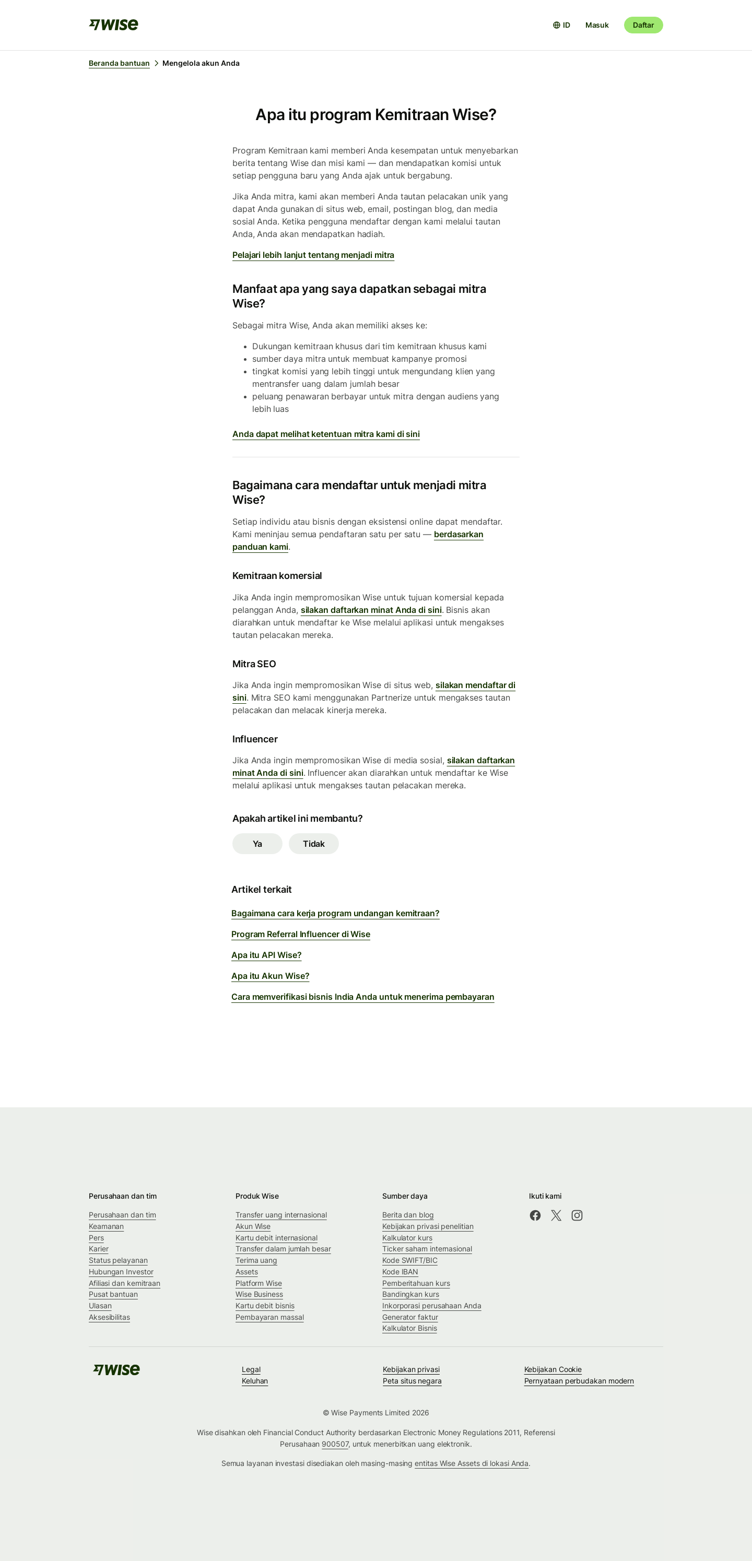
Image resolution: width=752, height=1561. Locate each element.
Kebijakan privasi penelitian (428, 1226)
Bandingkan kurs (410, 1294)
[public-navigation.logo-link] (116, 1373)
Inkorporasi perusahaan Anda (431, 1305)
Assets (247, 1271)
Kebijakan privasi (411, 1369)
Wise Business (259, 1294)
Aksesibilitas (109, 1316)
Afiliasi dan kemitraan (124, 1283)
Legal (251, 1369)
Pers (96, 1237)
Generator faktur (410, 1316)
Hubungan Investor (121, 1271)
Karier (99, 1248)
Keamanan (106, 1226)
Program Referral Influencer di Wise (300, 934)
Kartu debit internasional (277, 1237)
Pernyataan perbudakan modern (579, 1380)
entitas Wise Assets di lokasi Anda (471, 1463)
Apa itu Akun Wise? (270, 976)
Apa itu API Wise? (266, 955)
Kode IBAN (400, 1271)
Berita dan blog (408, 1214)
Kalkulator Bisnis (409, 1327)
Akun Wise (253, 1226)
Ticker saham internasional (427, 1248)
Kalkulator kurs (407, 1237)
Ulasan (100, 1305)
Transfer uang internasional (281, 1214)
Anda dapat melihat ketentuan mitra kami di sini (326, 434)
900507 (335, 1443)
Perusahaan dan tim (122, 1214)
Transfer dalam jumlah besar (283, 1248)
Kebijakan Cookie (553, 1369)
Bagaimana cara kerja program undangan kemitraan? (335, 913)
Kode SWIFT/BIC (410, 1260)
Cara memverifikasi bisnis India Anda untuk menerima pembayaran (363, 996)
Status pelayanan (118, 1260)
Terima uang (256, 1260)
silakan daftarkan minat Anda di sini (371, 610)
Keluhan (255, 1380)
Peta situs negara (412, 1380)
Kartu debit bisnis (265, 1305)
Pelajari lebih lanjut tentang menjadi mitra (313, 255)
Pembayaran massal (270, 1316)
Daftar (643, 24)
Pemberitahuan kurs (416, 1283)
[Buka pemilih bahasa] (561, 25)
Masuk (597, 24)
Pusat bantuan (113, 1294)
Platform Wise (259, 1283)
